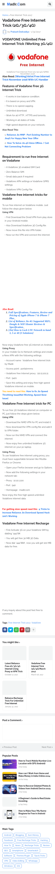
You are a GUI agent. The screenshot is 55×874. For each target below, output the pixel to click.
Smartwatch (33, 850)
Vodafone (36, 623)
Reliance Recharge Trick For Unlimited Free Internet (14, 701)
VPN (6, 861)
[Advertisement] (27, 276)
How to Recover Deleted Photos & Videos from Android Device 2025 (34, 787)
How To (7, 845)
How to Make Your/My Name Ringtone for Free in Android (32, 812)
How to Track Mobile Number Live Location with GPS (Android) (34, 762)
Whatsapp (33, 861)
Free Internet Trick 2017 (21, 15)
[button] (3, 4)
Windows (8, 866)
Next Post (46, 747)
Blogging (20, 835)
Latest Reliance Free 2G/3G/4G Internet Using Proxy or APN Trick (14, 667)
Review (46, 845)
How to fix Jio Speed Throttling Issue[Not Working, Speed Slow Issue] (25, 395)
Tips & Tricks (39, 856)
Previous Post (10, 747)
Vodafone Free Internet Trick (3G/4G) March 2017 (38, 667)
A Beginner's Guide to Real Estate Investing (34, 799)
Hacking (44, 840)
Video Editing (18, 861)
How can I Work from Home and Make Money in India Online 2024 (34, 774)
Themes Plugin (23, 856)
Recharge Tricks (32, 845)
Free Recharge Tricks (26, 840)
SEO (6, 850)
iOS (18, 866)
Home (5, 15)
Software (8, 856)
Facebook (8, 840)
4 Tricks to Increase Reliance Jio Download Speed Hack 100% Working (26, 513)
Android (7, 835)
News (17, 845)
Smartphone (17, 850)
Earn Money (33, 835)
